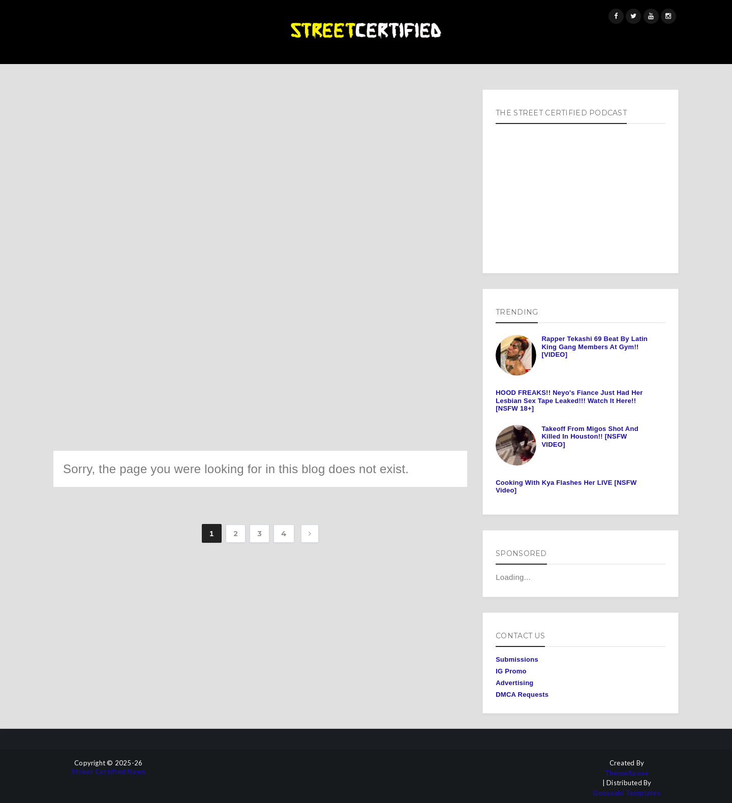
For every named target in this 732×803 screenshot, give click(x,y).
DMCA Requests (522, 694)
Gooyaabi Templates (627, 793)
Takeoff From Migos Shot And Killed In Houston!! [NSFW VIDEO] (589, 436)
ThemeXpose (627, 773)
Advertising (514, 683)
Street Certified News (108, 772)
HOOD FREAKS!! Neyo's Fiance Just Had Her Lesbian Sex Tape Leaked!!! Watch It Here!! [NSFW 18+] (569, 400)
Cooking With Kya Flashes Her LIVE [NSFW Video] (566, 487)
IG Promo (511, 671)
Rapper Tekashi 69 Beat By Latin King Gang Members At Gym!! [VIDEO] (594, 346)
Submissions (517, 659)
